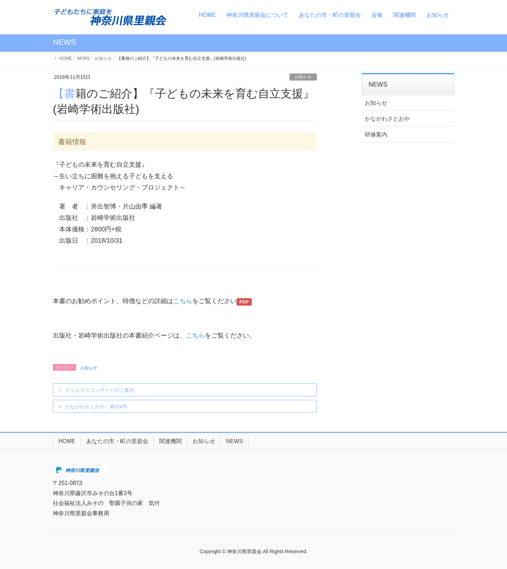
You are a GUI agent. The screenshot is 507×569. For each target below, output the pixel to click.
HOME (66, 441)
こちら (182, 301)
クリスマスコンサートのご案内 (99, 390)
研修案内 (376, 135)
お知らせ (303, 77)
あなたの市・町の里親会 (117, 441)
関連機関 (170, 441)
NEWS (234, 441)
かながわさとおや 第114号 (96, 406)
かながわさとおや (387, 119)
